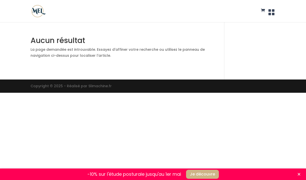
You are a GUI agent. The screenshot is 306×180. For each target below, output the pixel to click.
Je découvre (202, 174)
